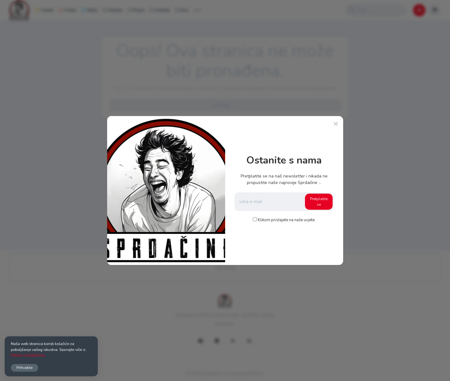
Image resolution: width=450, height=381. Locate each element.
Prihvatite (24, 367)
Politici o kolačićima (28, 355)
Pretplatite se (319, 201)
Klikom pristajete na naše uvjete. (287, 220)
